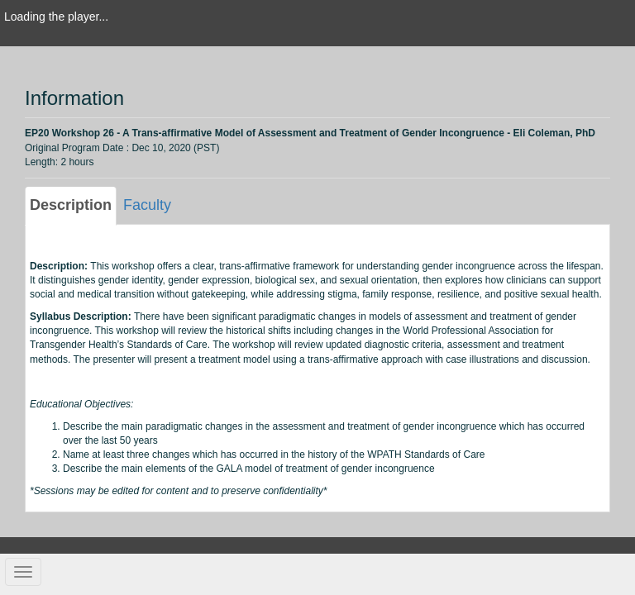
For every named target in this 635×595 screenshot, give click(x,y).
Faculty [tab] (147, 205)
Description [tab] (71, 205)
